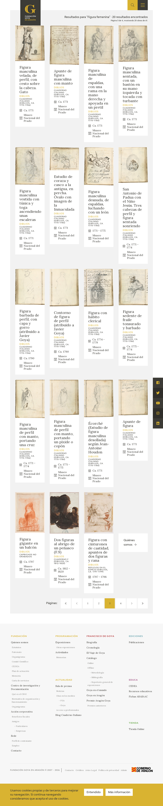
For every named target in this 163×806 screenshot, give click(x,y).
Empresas (21, 731)
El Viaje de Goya (96, 652)
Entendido (94, 792)
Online (90, 663)
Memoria (16, 676)
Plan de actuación (20, 671)
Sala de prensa (63, 686)
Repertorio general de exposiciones (100, 683)
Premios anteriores (96, 705)
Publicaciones (136, 642)
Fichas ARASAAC (138, 696)
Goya (62, 705)
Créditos (80, 770)
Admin (124, 770)
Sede (13, 735)
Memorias (61, 657)
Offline (90, 668)
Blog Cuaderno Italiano (68, 715)
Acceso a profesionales (67, 710)
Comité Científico (20, 661)
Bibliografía (97, 677)
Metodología (97, 672)
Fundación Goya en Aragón (27, 770)
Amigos (15, 721)
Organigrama (18, 657)
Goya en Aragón (96, 695)
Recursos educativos (140, 691)
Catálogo (92, 658)
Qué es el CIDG (19, 694)
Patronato (17, 652)
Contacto (16, 750)
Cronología (93, 647)
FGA (62, 700)
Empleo (15, 745)
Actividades (61, 652)
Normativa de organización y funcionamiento (26, 700)
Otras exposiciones (65, 647)
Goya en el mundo (97, 690)
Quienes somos (19, 642)
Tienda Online (136, 729)
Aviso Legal (91, 770)
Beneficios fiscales (21, 716)
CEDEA (15, 666)
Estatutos (16, 647)
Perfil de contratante (22, 741)
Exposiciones (62, 642)
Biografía (92, 642)
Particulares (22, 726)
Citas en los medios (65, 696)
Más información (119, 792)
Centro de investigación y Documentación (25, 687)
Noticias (60, 691)
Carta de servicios (20, 680)
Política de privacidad (108, 770)
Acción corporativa (21, 711)
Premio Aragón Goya (98, 700)
